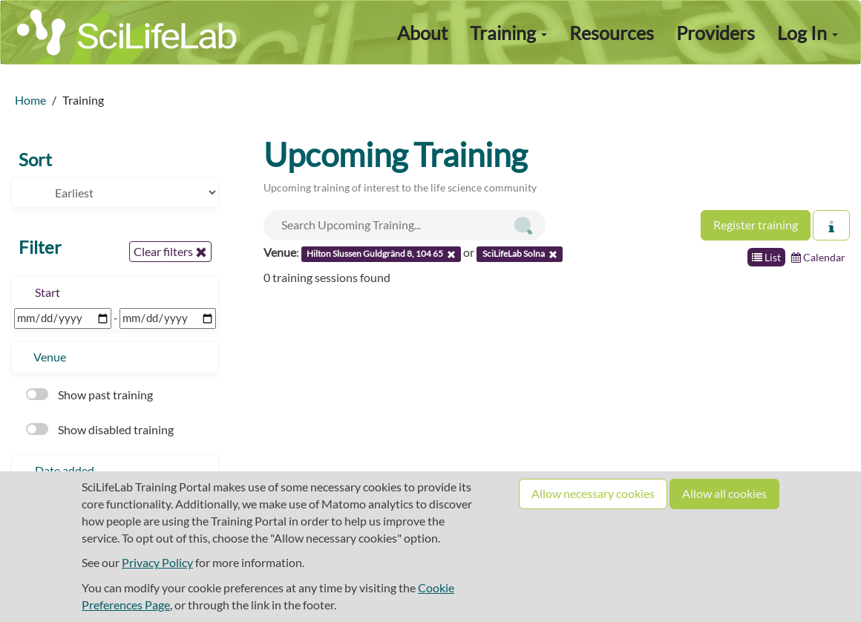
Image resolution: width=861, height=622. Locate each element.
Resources (611, 33)
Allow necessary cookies (593, 493)
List (766, 257)
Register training (755, 224)
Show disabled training (100, 429)
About (422, 33)
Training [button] (508, 33)
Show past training (89, 394)
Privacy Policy (157, 562)
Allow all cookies (724, 493)
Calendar (818, 257)
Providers (715, 33)
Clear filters (170, 251)
